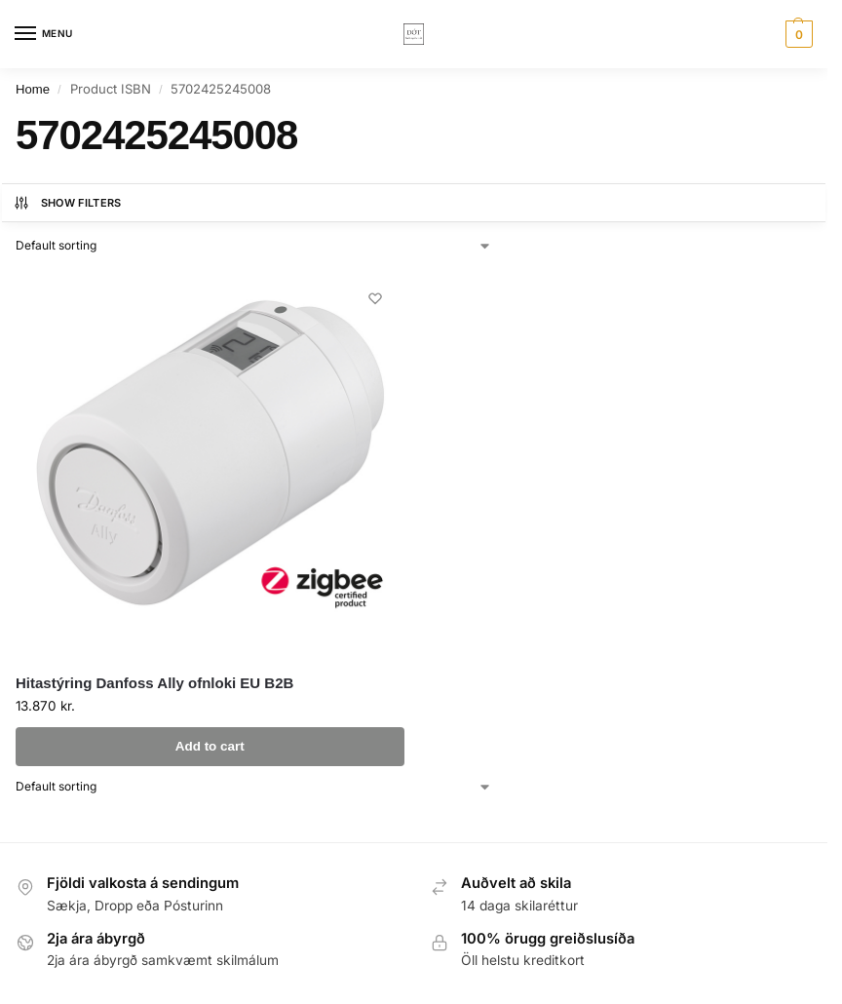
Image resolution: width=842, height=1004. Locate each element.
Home (33, 89)
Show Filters (67, 203)
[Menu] (44, 34)
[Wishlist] (375, 298)
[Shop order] (254, 245)
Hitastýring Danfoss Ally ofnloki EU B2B (154, 683)
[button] (797, 34)
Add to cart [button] (210, 746)
